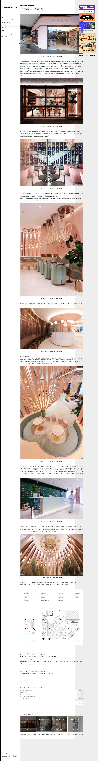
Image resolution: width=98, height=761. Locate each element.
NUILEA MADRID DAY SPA (26, 712)
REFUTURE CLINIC (24, 716)
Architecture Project (7, 20)
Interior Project (6, 22)
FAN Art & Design (32, 653)
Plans (4, 25)
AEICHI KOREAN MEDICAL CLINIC (28, 718)
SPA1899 (22, 714)
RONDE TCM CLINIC (31, 8)
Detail (4, 27)
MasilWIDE (4, 36)
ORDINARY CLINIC (24, 720)
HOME (4, 17)
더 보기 (81, 736)
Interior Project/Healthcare (27, 5)
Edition (3, 30)
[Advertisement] (51, 687)
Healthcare (30, 709)
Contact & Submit (6, 39)
